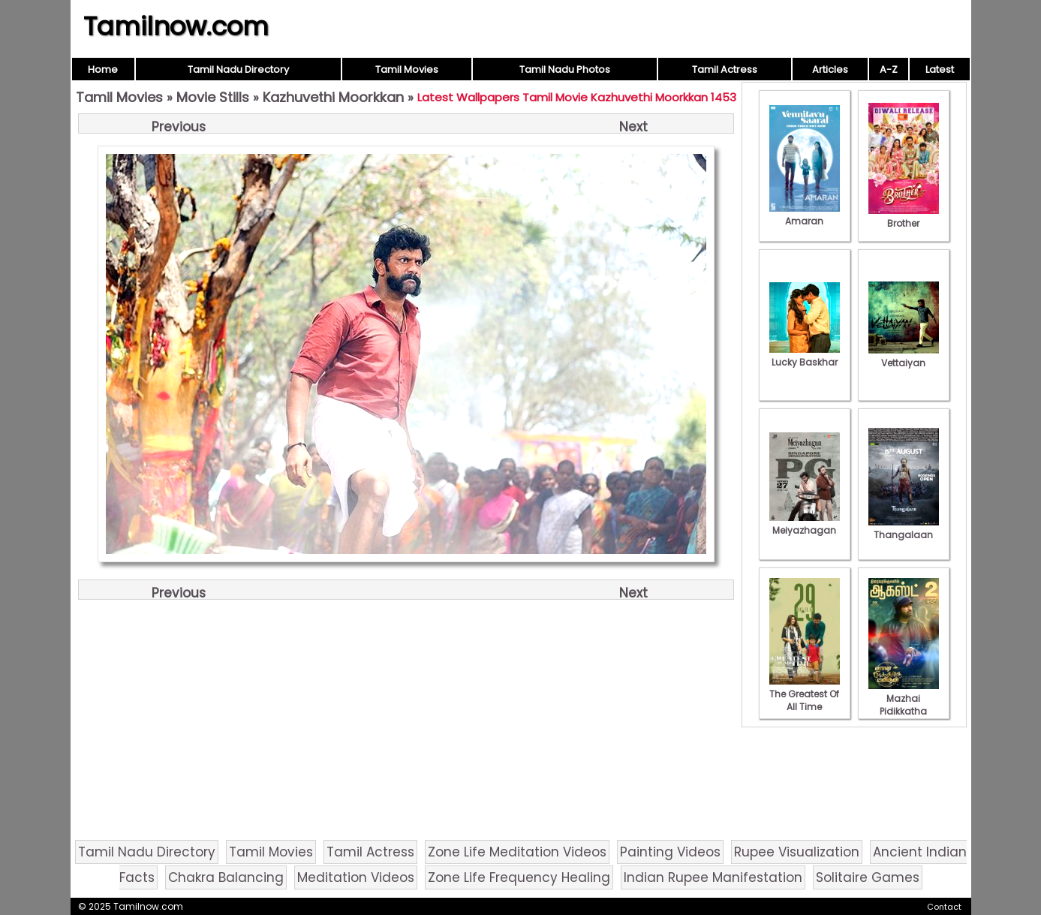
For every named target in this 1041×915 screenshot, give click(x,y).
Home (103, 69)
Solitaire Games (867, 877)
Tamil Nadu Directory (238, 69)
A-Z (889, 69)
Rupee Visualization (796, 852)
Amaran (804, 214)
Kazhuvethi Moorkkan (333, 97)
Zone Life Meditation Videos (517, 852)
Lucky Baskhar (804, 356)
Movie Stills (212, 97)
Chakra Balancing (226, 877)
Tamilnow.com (176, 26)
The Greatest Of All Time (804, 694)
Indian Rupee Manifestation (713, 877)
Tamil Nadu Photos (564, 69)
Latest (939, 69)
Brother (903, 217)
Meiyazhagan (804, 524)
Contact (944, 907)
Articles (830, 69)
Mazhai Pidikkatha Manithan (903, 704)
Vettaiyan (903, 356)
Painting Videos (670, 852)
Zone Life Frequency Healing (519, 877)
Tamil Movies (406, 69)
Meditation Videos (355, 877)
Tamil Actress (724, 69)
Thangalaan (903, 528)
